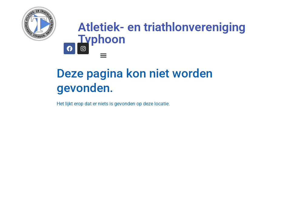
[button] (104, 56)
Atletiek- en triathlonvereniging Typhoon (162, 33)
